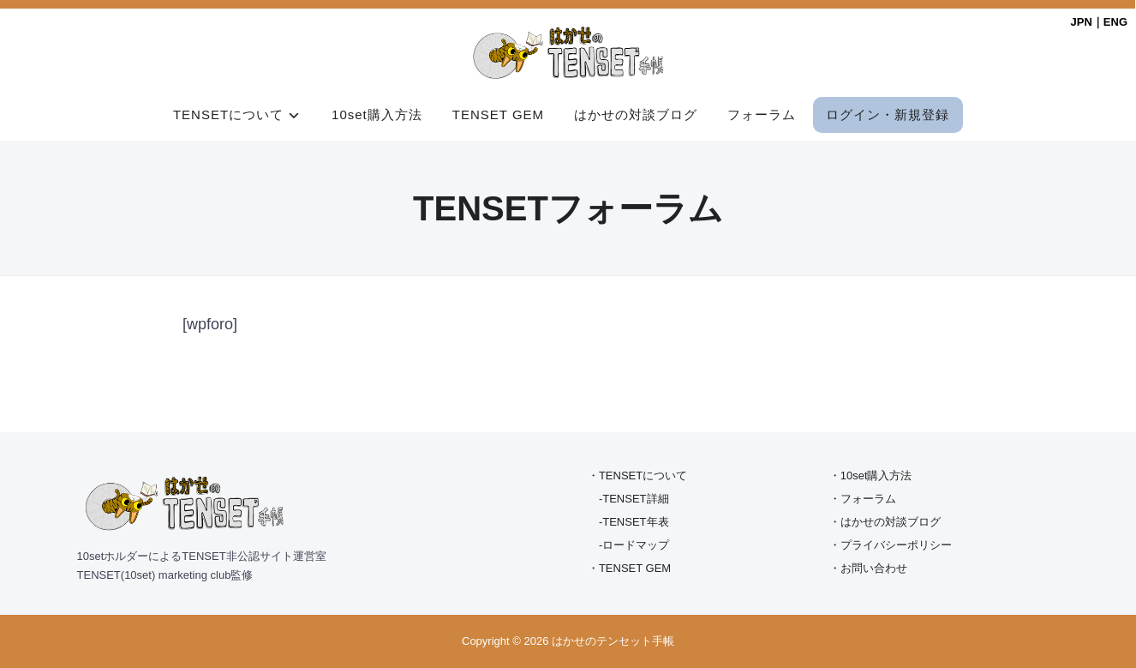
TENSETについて (228, 114)
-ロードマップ (634, 545)
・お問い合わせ (868, 568)
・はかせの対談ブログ (885, 521)
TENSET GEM (498, 114)
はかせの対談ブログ (635, 114)
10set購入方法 (377, 114)
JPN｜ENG (1099, 21)
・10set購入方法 (870, 475)
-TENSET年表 (634, 521)
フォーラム (761, 114)
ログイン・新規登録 (887, 114)
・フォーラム (862, 498)
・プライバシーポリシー (890, 545)
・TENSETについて (637, 475)
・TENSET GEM (629, 568)
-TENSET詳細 (634, 498)
